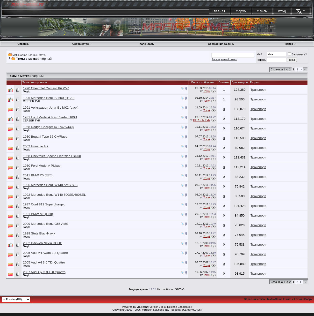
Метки (42, 54)
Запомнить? (297, 54)
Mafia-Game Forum (24, 54)
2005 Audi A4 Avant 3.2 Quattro (45, 253)
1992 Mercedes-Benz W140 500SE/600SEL (54, 194)
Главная (219, 11)
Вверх (308, 299)
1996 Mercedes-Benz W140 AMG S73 (50, 185)
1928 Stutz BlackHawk (39, 233)
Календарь (147, 43)
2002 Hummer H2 (35, 146)
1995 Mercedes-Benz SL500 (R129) (48, 98)
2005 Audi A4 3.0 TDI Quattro (44, 262)
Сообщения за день (221, 43)
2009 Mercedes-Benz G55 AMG (46, 224)
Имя (259, 54)
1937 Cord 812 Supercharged (44, 204)
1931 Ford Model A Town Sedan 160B (50, 117)
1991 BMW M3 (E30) (38, 214)
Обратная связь (254, 299)
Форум (241, 11)
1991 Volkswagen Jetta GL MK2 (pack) (50, 107)
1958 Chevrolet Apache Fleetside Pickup (52, 156)
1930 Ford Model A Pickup (42, 165)
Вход (282, 11)
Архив (298, 299)
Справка (23, 43)
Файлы (262, 11)
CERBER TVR (31, 101)
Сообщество (82, 43)
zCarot (186, 309)
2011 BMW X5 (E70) (37, 175)
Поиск (290, 43)
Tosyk (26, 91)
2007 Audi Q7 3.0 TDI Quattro (44, 272)
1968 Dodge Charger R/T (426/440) (48, 127)
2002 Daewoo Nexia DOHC (42, 243)
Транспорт (258, 89)
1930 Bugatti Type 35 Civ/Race (45, 136)
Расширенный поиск (224, 59)
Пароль (261, 59)
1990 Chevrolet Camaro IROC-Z (46, 88)
